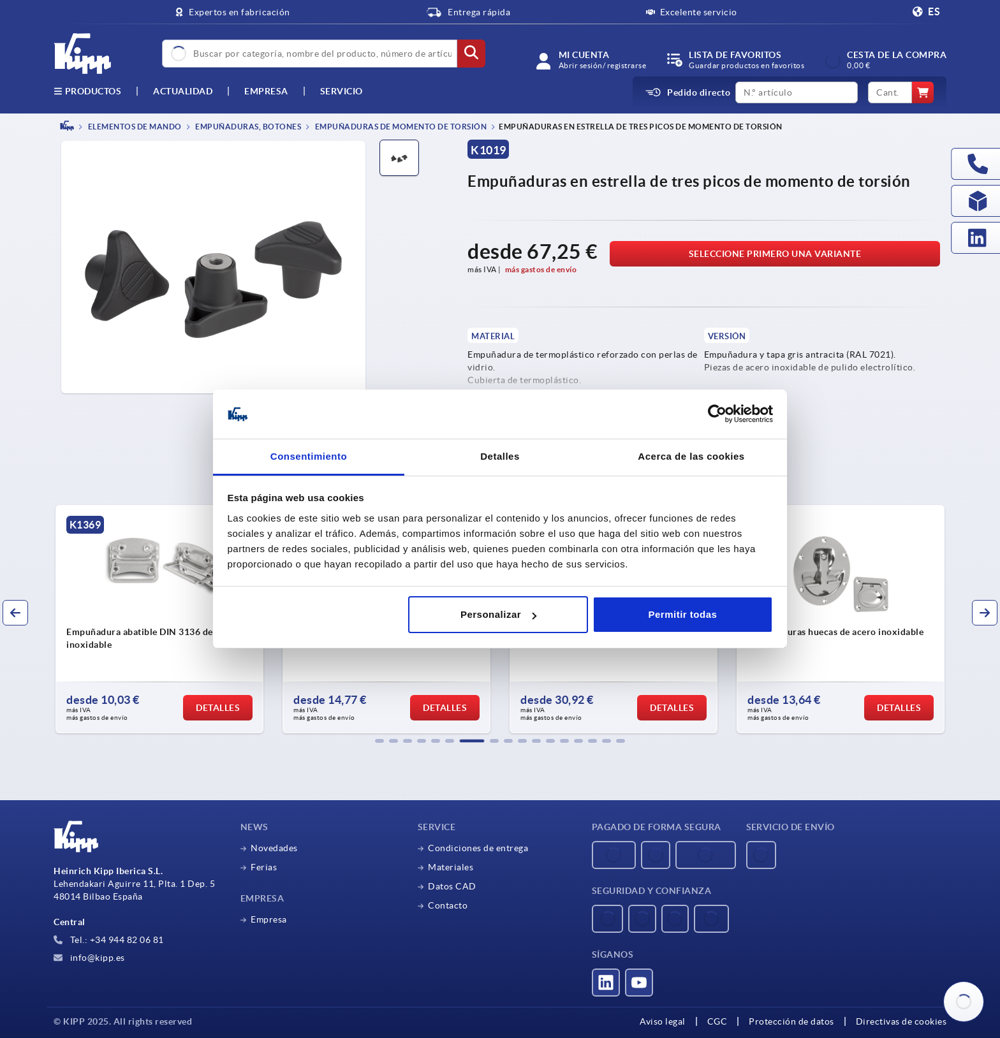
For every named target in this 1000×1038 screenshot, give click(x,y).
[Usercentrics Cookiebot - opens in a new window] (717, 414)
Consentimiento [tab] (308, 456)
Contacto (447, 905)
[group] (159, 619)
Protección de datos (791, 1021)
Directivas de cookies (901, 1021)
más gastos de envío (541, 269)
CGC (717, 1021)
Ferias (264, 867)
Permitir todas (682, 614)
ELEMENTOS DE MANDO (134, 126)
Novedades (274, 848)
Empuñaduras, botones (248, 126)
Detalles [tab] (500, 456)
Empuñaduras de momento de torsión (400, 126)
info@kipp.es (89, 958)
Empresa (266, 91)
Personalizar (498, 614)
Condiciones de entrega (478, 848)
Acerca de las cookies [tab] (691, 456)
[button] (379, 741)
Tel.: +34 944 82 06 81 (109, 940)
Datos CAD (452, 886)
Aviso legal (663, 1021)
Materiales (450, 867)
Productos (87, 91)
